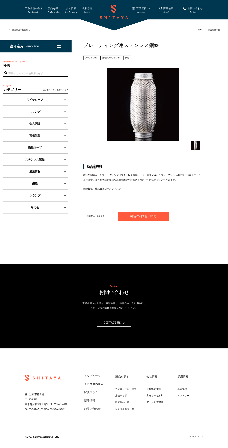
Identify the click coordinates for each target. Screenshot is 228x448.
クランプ (34, 195)
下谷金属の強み (93, 384)
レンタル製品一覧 (124, 409)
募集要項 (182, 389)
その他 (35, 207)
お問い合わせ (92, 408)
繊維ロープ (35, 147)
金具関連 (34, 123)
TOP (200, 30)
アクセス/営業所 (155, 402)
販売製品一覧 (122, 402)
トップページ (92, 375)
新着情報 (89, 400)
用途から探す (122, 395)
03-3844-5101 (36, 409)
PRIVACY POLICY (196, 436)
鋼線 (35, 183)
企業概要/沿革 (153, 389)
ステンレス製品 (35, 159)
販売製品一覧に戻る (21, 30)
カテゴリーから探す (125, 389)
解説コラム (91, 392)
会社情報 (151, 376)
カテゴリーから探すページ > (55, 90)
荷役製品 (34, 135)
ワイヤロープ (35, 99)
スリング (34, 111)
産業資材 (34, 171)
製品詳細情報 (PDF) (143, 216)
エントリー (183, 395)
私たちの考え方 (154, 395)
